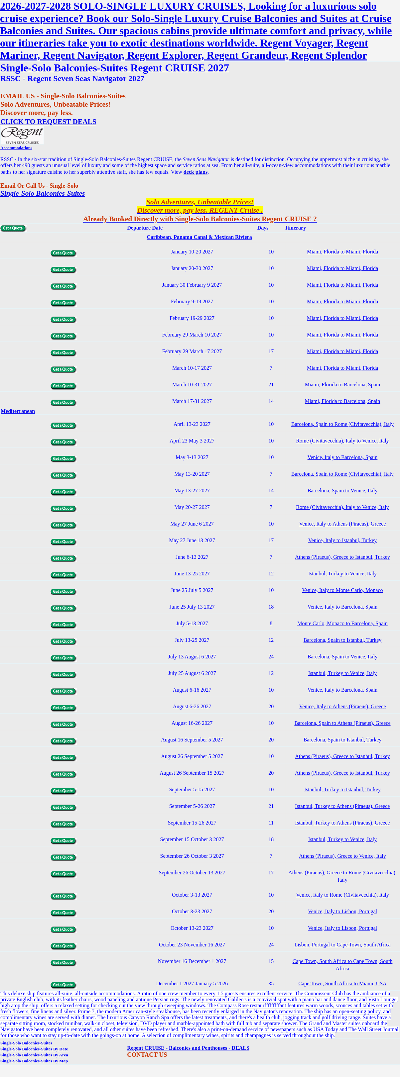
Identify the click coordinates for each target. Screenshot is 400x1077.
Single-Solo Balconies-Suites (42, 193)
